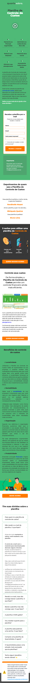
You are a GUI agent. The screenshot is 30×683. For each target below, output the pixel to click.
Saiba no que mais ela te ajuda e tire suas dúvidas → (14, 102)
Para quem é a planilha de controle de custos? (14, 518)
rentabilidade (18, 391)
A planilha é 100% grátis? (14, 615)
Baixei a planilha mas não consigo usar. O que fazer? (14, 608)
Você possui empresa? (11, 136)
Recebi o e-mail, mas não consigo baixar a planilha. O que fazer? (15, 599)
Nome (7, 125)
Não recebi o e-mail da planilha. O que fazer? (13, 526)
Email (7, 131)
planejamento (6, 322)
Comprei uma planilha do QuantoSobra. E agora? (14, 638)
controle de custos (8, 90)
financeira (19, 457)
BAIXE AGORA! (15, 496)
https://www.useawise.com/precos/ (17, 679)
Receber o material (15, 148)
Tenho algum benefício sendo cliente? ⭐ (13, 656)
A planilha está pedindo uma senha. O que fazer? (14, 630)
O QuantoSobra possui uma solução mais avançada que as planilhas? (15, 647)
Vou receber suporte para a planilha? (14, 622)
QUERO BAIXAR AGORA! (15, 262)
